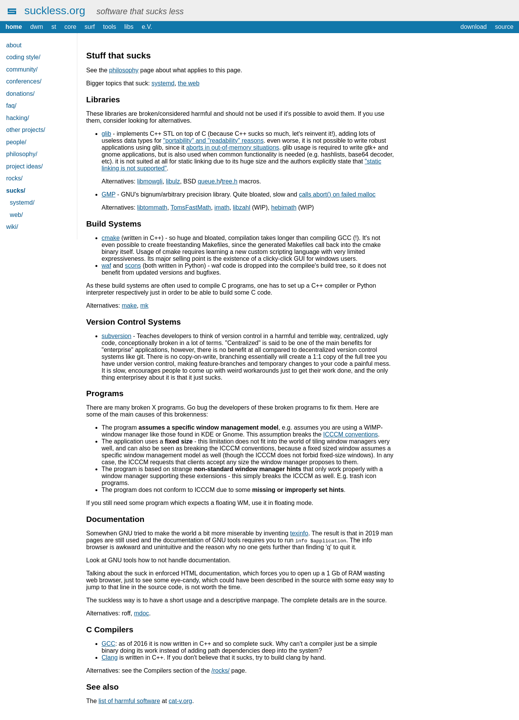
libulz (173, 181)
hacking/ (17, 118)
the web (188, 83)
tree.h (229, 181)
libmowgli (149, 181)
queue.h (209, 181)
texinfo (299, 533)
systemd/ (22, 202)
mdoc (141, 613)
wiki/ (12, 226)
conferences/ (24, 81)
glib (106, 133)
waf (106, 265)
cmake (111, 238)
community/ (22, 69)
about (14, 45)
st (54, 26)
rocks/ (14, 178)
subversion (116, 336)
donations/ (20, 93)
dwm (36, 26)
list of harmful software (129, 701)
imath (221, 207)
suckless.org (54, 10)
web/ (16, 215)
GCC (108, 643)
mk (144, 305)
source (504, 26)
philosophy (124, 70)
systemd (163, 83)
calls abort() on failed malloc (337, 194)
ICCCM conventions (350, 434)
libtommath (152, 207)
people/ (16, 142)
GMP (108, 194)
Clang (110, 657)
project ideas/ (24, 166)
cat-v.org (180, 701)
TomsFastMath (190, 207)
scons (133, 265)
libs (129, 26)
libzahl (241, 207)
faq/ (11, 105)
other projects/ (25, 130)
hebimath (284, 207)
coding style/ (23, 57)
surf (90, 26)
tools (109, 26)
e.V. (147, 26)
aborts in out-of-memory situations (232, 147)
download (474, 26)
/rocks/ (221, 670)
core (70, 26)
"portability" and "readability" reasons (213, 140)
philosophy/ (21, 154)
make (129, 305)
